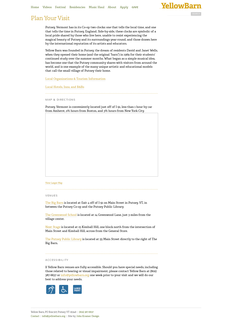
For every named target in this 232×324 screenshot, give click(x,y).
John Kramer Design (87, 316)
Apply (124, 7)
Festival (60, 7)
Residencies (77, 7)
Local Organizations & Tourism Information (75, 79)
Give (135, 7)
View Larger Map (53, 182)
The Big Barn (54, 203)
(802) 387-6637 (86, 312)
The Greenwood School (61, 215)
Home (35, 7)
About (112, 7)
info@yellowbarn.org (75, 275)
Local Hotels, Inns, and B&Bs (64, 87)
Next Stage (52, 227)
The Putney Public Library (63, 239)
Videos (47, 7)
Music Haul (96, 7)
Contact (35, 316)
